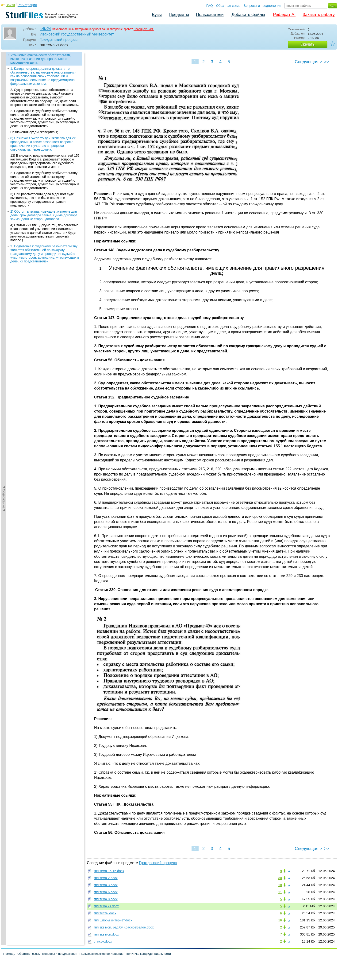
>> (326, 61)
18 (280, 885)
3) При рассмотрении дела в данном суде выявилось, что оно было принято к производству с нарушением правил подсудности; (42, 199)
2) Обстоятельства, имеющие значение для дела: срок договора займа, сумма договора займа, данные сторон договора (43, 215)
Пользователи (209, 14)
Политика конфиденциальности (148, 953)
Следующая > (308, 61)
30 (280, 878)
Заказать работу (319, 14)
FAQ (209, 6)
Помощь (9, 953)
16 (280, 920)
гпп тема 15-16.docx (109, 871)
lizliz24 (45, 29)
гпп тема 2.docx (106, 878)
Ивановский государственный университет (77, 34)
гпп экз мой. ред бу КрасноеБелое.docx (124, 927)
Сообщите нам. (144, 29)
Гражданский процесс (58, 40)
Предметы (179, 14)
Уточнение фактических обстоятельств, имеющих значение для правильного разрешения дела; (40, 58)
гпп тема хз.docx (106, 906)
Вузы (157, 14)
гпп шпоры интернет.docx (113, 920)
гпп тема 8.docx (106, 899)
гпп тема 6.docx (106, 892)
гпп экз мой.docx (106, 934)
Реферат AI (284, 14)
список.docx (103, 941)
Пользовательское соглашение (101, 953)
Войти (10, 5)
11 (280, 892)
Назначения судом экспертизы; (34, 132)
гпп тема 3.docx (106, 885)
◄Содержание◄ (4, 134)
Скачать (307, 44)
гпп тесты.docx (105, 913)
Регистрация (27, 5)
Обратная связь (228, 6)
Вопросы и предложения (262, 6)
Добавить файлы (248, 14)
